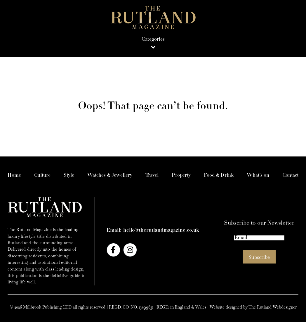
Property (181, 175)
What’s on (258, 175)
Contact (290, 175)
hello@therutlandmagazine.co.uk (161, 230)
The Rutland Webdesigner (272, 307)
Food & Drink (219, 175)
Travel (152, 175)
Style (69, 175)
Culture (42, 175)
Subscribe (259, 257)
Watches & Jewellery (109, 175)
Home (14, 175)
